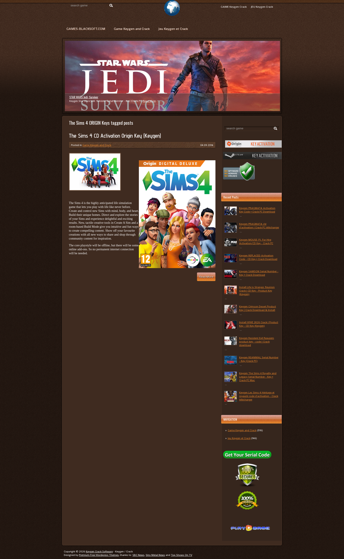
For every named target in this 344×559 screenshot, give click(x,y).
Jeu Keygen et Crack (173, 29)
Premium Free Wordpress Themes (99, 555)
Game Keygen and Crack (132, 29)
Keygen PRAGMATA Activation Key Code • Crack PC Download (257, 209)
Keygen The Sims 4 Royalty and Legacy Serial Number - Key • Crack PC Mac (257, 376)
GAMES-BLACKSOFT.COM (85, 29)
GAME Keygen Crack (234, 7)
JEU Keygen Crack (262, 7)
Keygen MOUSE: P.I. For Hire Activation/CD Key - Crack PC (256, 241)
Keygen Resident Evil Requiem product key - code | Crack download (256, 341)
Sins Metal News (155, 555)
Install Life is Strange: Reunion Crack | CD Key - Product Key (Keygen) (257, 290)
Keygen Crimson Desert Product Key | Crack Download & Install (257, 308)
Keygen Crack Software (99, 551)
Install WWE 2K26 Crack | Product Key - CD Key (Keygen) (258, 324)
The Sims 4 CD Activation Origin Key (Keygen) (115, 135)
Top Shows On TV (181, 555)
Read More (149, 101)
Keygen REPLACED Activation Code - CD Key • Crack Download (258, 257)
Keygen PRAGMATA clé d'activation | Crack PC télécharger (259, 225)
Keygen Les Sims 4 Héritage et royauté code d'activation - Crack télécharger (258, 396)
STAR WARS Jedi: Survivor (83, 97)
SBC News (138, 555)
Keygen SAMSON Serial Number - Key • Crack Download (258, 273)
